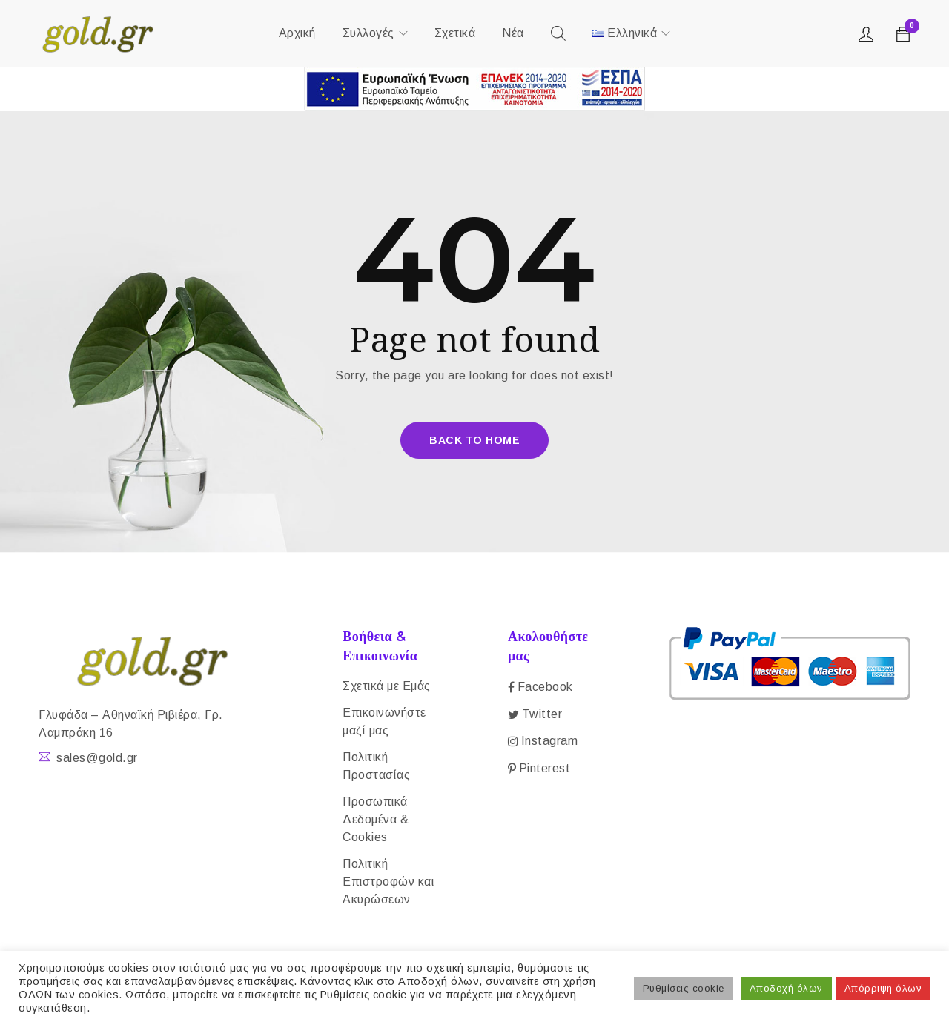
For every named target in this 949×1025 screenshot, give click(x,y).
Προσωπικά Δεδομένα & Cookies (376, 819)
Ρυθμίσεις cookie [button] (683, 988)
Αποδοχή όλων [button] (786, 988)
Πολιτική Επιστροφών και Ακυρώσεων (388, 882)
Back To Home (474, 440)
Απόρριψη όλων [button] (883, 988)
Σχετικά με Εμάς (387, 686)
